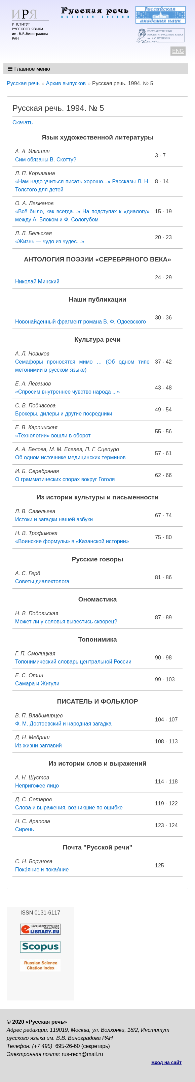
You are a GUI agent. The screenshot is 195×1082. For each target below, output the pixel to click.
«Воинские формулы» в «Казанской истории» (72, 541)
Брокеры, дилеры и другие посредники (63, 413)
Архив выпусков (66, 83)
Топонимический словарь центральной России (73, 661)
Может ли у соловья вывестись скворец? (66, 621)
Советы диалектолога (42, 581)
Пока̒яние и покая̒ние (42, 869)
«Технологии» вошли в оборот (53, 435)
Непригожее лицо (37, 786)
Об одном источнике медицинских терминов (70, 457)
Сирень (24, 829)
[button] (29, 68)
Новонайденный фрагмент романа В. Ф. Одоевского (80, 321)
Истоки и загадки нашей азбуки (54, 519)
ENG (178, 51)
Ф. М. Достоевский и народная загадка (63, 724)
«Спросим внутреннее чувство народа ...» (67, 392)
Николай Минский (37, 281)
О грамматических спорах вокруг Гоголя (65, 479)
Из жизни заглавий (38, 745)
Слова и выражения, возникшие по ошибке (69, 807)
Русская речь (23, 83)
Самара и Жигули (37, 683)
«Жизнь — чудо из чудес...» (49, 241)
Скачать (22, 122)
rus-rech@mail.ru (82, 1054)
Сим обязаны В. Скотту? (45, 159)
